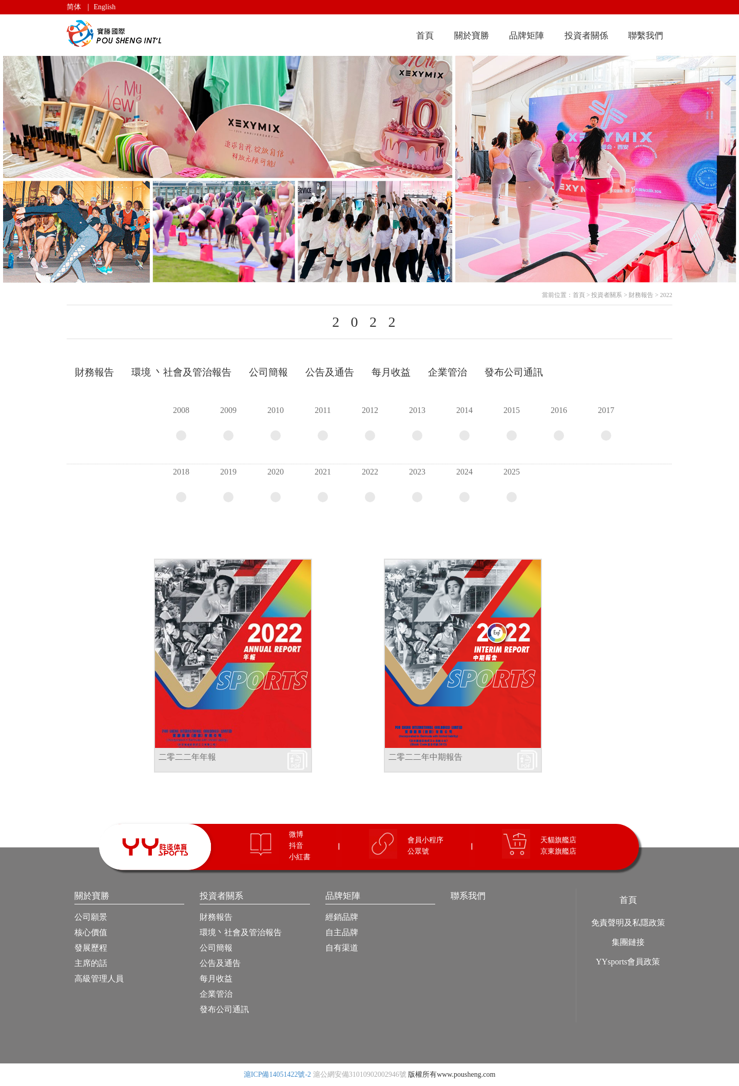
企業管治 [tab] (447, 372)
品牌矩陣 (526, 36)
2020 (275, 484)
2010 (275, 423)
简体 (74, 7)
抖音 (296, 846)
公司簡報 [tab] (268, 372)
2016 (559, 423)
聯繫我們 (645, 36)
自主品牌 (341, 932)
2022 (666, 295)
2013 (417, 423)
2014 (464, 423)
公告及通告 (220, 963)
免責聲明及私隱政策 (628, 922)
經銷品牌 (341, 917)
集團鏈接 (628, 942)
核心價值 (90, 932)
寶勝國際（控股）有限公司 (116, 33)
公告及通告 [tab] (329, 372)
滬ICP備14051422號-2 (277, 1074)
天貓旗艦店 (558, 840)
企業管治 (216, 994)
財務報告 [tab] (94, 372)
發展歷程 (90, 947)
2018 (181, 484)
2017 (606, 423)
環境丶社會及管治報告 (241, 932)
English (105, 7)
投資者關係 (586, 36)
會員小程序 (425, 840)
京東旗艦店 (558, 851)
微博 (296, 834)
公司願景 (90, 917)
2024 (464, 484)
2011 (322, 423)
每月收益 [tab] (391, 372)
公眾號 (418, 851)
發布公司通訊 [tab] (513, 372)
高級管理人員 (99, 978)
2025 (511, 484)
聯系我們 (468, 896)
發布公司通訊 (224, 1009)
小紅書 (299, 857)
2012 (370, 423)
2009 (228, 423)
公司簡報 (216, 947)
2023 (417, 484)
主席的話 (90, 963)
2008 (181, 423)
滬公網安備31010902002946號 (359, 1074)
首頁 (425, 36)
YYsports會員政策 (628, 961)
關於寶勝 (471, 36)
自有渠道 (341, 947)
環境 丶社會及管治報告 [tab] (181, 372)
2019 (228, 484)
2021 (323, 484)
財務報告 (641, 295)
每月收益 (216, 978)
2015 (511, 423)
